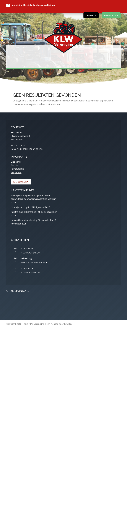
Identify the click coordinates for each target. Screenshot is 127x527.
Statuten (15, 165)
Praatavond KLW (30, 252)
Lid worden (111, 15)
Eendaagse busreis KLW (34, 262)
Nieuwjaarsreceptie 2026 (23, 207)
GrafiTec (68, 323)
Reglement (16, 172)
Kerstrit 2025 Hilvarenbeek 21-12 (27, 211)
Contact (91, 15)
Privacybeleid (17, 168)
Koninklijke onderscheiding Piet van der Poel (32, 220)
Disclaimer (16, 161)
